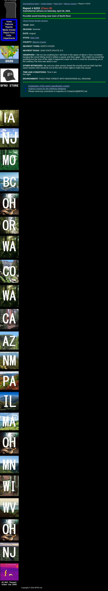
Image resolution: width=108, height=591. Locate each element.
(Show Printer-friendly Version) (35, 21)
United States (46, 4)
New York (58, 4)
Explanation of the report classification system (49, 86)
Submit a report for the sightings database (47, 89)
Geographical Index (31, 4)
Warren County (70, 4)
